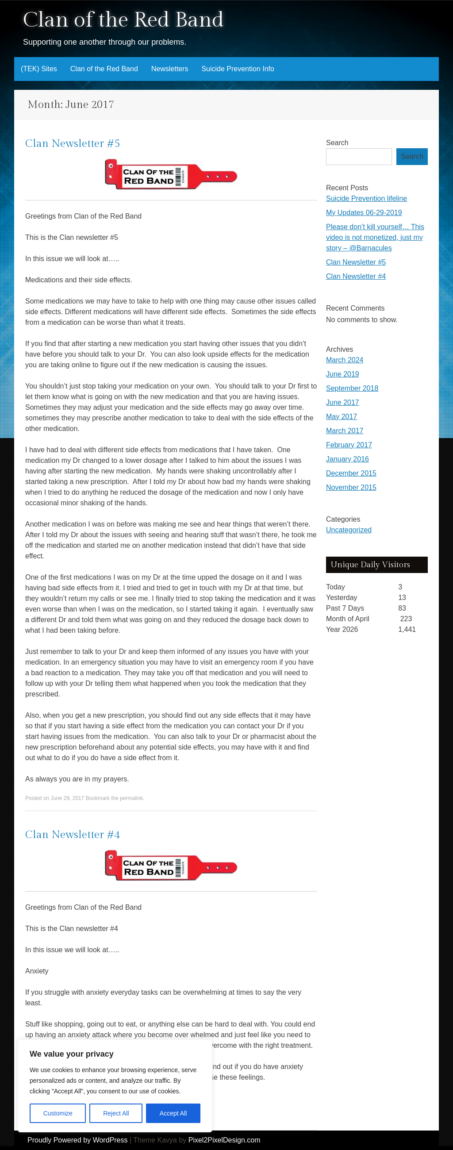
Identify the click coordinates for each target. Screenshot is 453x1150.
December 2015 (351, 473)
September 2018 (352, 388)
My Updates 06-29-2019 (364, 212)
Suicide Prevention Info (237, 69)
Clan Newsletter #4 (72, 835)
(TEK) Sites (39, 69)
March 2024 (345, 360)
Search (337, 142)
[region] (115, 1085)
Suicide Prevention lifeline (366, 198)
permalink (131, 798)
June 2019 (342, 374)
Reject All (116, 1113)
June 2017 (342, 402)
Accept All (173, 1113)
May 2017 (341, 416)
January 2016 (347, 459)
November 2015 (351, 487)
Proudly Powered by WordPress (77, 1140)
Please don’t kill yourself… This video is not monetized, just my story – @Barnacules (375, 237)
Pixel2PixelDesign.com (224, 1140)
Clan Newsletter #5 (72, 144)
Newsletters (169, 69)
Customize (58, 1113)
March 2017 (345, 431)
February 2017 (349, 445)
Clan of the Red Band (123, 20)
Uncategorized (349, 530)
